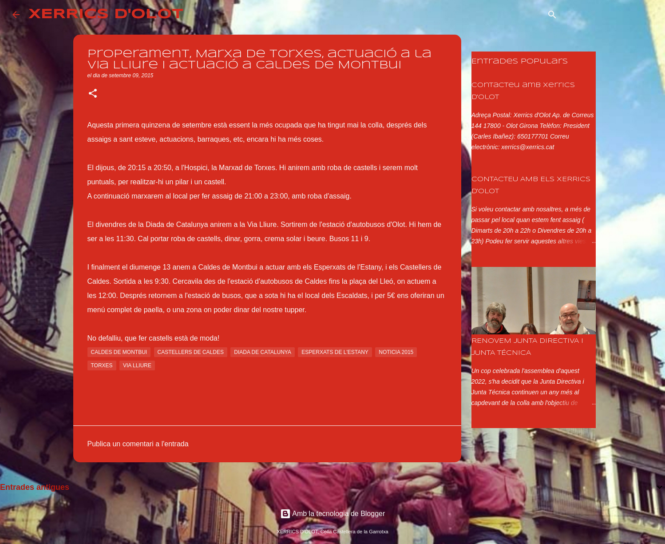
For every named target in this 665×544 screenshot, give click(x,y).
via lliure (137, 365)
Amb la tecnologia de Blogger (332, 513)
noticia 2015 (396, 352)
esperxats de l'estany (334, 352)
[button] (92, 94)
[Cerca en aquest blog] (607, 14)
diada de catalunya (262, 352)
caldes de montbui (119, 352)
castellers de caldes (191, 352)
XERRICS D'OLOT (105, 14)
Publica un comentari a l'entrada (138, 444)
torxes (102, 365)
